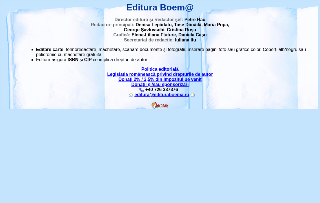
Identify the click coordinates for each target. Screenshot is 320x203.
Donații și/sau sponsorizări (160, 84)
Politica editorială (160, 69)
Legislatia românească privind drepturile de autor (160, 74)
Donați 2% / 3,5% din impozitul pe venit (159, 79)
